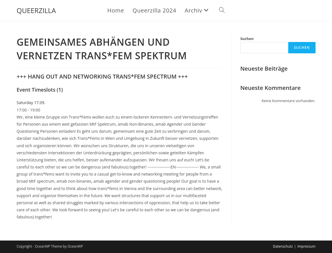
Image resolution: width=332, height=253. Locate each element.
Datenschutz (283, 246)
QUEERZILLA (36, 10)
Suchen (247, 38)
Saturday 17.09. (31, 102)
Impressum (306, 246)
